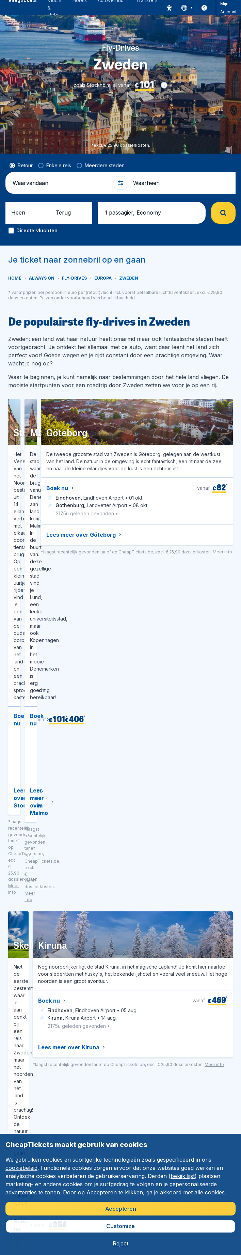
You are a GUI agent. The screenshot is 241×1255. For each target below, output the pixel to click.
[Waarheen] (181, 183)
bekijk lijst (183, 1176)
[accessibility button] (169, 7)
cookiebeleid (21, 1167)
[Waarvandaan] (60, 183)
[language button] (187, 7)
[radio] (21, 165)
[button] (164, 85)
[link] (204, 7)
